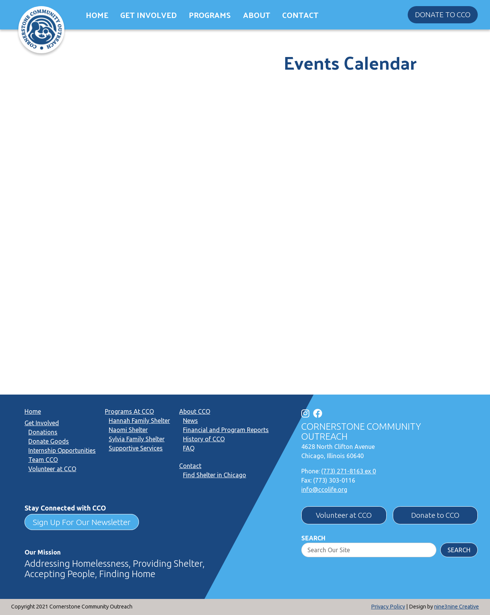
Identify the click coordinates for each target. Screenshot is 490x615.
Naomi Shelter (128, 429)
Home (97, 15)
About (256, 15)
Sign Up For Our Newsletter (82, 522)
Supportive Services (136, 448)
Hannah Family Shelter (139, 420)
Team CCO (43, 459)
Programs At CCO (129, 411)
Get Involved (148, 15)
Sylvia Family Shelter (137, 439)
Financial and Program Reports (226, 429)
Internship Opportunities (62, 450)
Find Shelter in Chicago (214, 474)
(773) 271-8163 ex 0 (348, 471)
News (190, 420)
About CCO (194, 411)
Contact (300, 15)
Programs (210, 15)
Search (313, 538)
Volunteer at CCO (52, 468)
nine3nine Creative (456, 607)
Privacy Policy (388, 607)
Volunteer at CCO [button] (344, 515)
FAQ (188, 448)
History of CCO (204, 439)
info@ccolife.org (324, 489)
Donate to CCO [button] (442, 14)
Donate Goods (48, 441)
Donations (42, 432)
